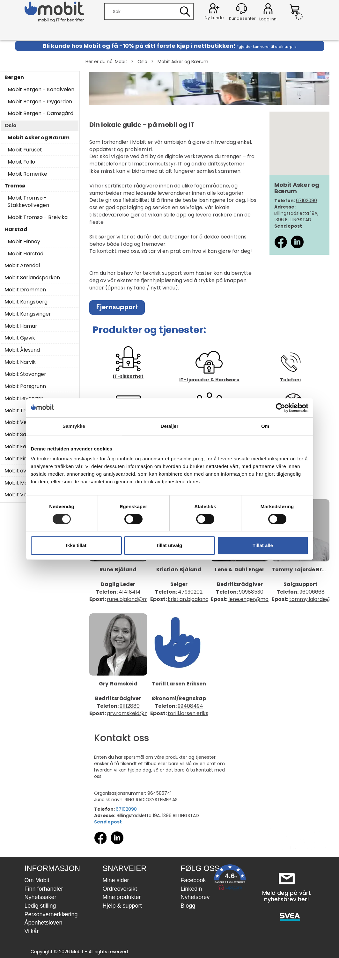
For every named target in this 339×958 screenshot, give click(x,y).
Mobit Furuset (25, 149)
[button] (230, 879)
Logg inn (268, 9)
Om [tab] (265, 426)
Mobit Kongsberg (26, 301)
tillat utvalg (169, 545)
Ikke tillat (76, 545)
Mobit (121, 61)
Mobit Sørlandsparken (32, 277)
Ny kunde (214, 18)
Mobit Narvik (20, 362)
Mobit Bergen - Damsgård (40, 113)
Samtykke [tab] (74, 426)
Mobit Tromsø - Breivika (38, 217)
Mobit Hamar (20, 326)
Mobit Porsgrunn (25, 386)
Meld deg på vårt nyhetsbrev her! (286, 896)
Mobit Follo (21, 161)
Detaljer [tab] (170, 426)
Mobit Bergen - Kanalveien (41, 89)
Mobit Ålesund (22, 350)
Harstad (15, 229)
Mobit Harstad (25, 253)
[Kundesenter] (241, 8)
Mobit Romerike (27, 174)
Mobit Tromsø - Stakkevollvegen (28, 201)
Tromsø (15, 185)
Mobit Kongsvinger (27, 314)
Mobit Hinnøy (24, 241)
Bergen (14, 77)
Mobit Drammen (25, 289)
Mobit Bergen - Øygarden (40, 101)
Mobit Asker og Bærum (183, 61)
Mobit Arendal (22, 265)
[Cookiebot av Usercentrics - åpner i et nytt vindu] (280, 408)
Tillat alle (263, 545)
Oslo (142, 61)
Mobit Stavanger (25, 374)
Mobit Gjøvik (19, 337)
